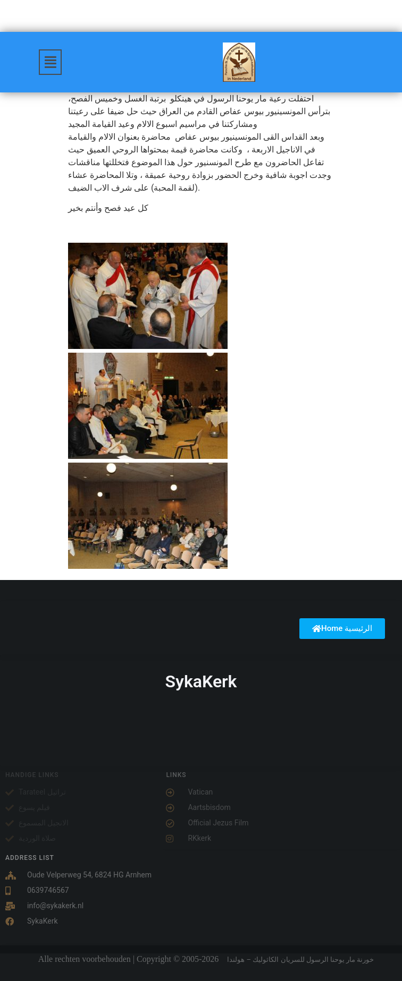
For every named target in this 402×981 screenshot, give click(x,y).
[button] (50, 62)
